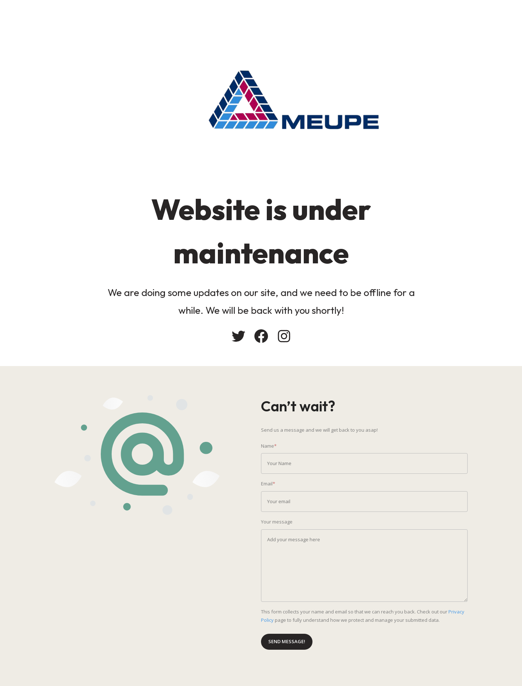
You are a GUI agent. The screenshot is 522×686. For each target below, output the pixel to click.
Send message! (286, 641)
